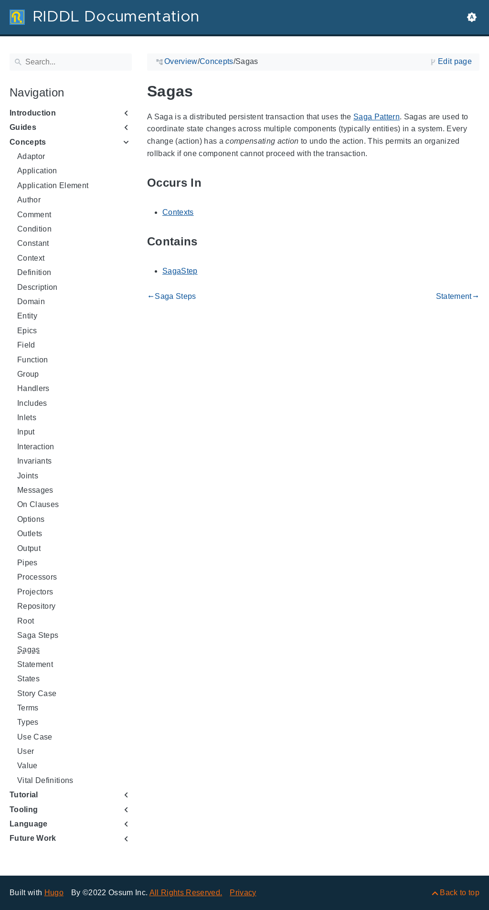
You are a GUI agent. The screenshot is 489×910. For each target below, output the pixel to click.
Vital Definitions (45, 780)
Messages (35, 490)
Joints (27, 476)
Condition (34, 229)
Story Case (36, 693)
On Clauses (38, 504)
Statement (35, 664)
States (28, 679)
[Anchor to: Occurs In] (212, 183)
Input (26, 432)
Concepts (28, 142)
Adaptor (31, 156)
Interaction (35, 447)
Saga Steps (37, 635)
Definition (34, 272)
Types (28, 722)
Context (30, 258)
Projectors (35, 592)
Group (28, 374)
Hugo (54, 893)
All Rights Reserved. (186, 893)
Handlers (33, 388)
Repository (36, 606)
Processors (37, 577)
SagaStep (180, 271)
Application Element (52, 185)
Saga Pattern (376, 117)
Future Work (33, 838)
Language (29, 824)
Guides (23, 127)
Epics (27, 331)
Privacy (243, 893)
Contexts (178, 212)
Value (27, 766)
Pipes (27, 563)
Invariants (34, 461)
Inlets (26, 417)
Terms (28, 708)
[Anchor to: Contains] (209, 241)
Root (25, 621)
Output (29, 548)
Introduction (33, 113)
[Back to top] (454, 893)
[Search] (71, 62)
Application (37, 171)
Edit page (455, 61)
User (25, 751)
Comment (34, 215)
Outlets (29, 533)
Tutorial (24, 795)
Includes (32, 403)
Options (30, 519)
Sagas (28, 649)
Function (32, 360)
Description (37, 287)
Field (26, 345)
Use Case (35, 737)
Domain (31, 301)
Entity (27, 316)
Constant (33, 243)
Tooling (24, 809)
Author (29, 200)
